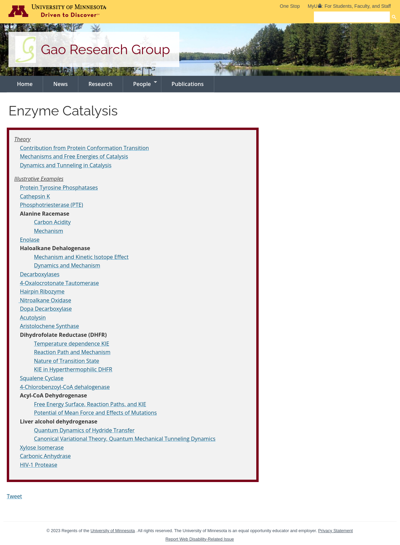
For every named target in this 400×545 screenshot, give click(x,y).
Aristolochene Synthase (49, 326)
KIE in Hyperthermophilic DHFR (73, 369)
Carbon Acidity (52, 222)
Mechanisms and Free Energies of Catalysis (74, 156)
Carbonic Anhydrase (45, 456)
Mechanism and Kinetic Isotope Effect (81, 257)
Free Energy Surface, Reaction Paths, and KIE (90, 404)
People (140, 83)
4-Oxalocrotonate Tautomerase (59, 283)
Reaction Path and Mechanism (72, 352)
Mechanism (48, 231)
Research (100, 84)
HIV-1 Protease (38, 464)
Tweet (14, 496)
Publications (188, 84)
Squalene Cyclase (42, 378)
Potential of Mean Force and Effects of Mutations (95, 412)
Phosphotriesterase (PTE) (51, 205)
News (60, 84)
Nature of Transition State (66, 361)
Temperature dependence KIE (71, 343)
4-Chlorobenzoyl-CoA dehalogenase (65, 387)
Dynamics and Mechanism (67, 265)
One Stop (290, 6)
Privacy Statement (335, 530)
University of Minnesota (113, 530)
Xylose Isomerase (42, 447)
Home (25, 84)
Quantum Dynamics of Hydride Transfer (84, 430)
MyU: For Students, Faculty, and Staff (349, 6)
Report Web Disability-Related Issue (199, 539)
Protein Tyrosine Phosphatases (59, 187)
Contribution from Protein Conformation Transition (84, 148)
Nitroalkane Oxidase (44, 300)
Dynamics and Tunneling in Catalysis (66, 165)
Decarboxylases (40, 274)
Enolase (30, 239)
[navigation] (200, 84)
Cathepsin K (35, 196)
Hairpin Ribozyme (42, 291)
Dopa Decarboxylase (46, 308)
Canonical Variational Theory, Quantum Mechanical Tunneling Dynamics (124, 438)
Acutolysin (33, 317)
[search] (352, 17)
